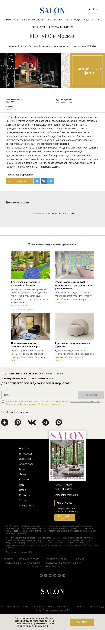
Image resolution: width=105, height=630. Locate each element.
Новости (10, 19)
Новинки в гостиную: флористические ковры (25, 344)
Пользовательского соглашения (85, 401)
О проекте (7, 558)
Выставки (24, 479)
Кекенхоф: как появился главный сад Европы (25, 283)
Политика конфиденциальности (46, 566)
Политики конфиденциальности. (31, 626)
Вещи (77, 19)
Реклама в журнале (56, 558)
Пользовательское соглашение (64, 562)
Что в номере (64, 502)
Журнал (95, 19)
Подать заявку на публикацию (22, 562)
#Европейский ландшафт (22, 309)
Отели (43, 27)
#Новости (15, 360)
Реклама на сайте (29, 558)
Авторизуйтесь (38, 214)
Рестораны (55, 27)
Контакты (79, 558)
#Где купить (60, 302)
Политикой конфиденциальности (21, 404)
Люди (85, 19)
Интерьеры (23, 19)
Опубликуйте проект (64, 517)
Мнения (68, 27)
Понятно (82, 622)
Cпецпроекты (26, 505)
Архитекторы (54, 19)
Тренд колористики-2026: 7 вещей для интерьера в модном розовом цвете (73, 285)
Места (68, 19)
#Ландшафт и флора (20, 306)
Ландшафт (38, 19)
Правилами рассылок (49, 404)
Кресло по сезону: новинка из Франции (72, 344)
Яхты (35, 27)
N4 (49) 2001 (11, 109)
